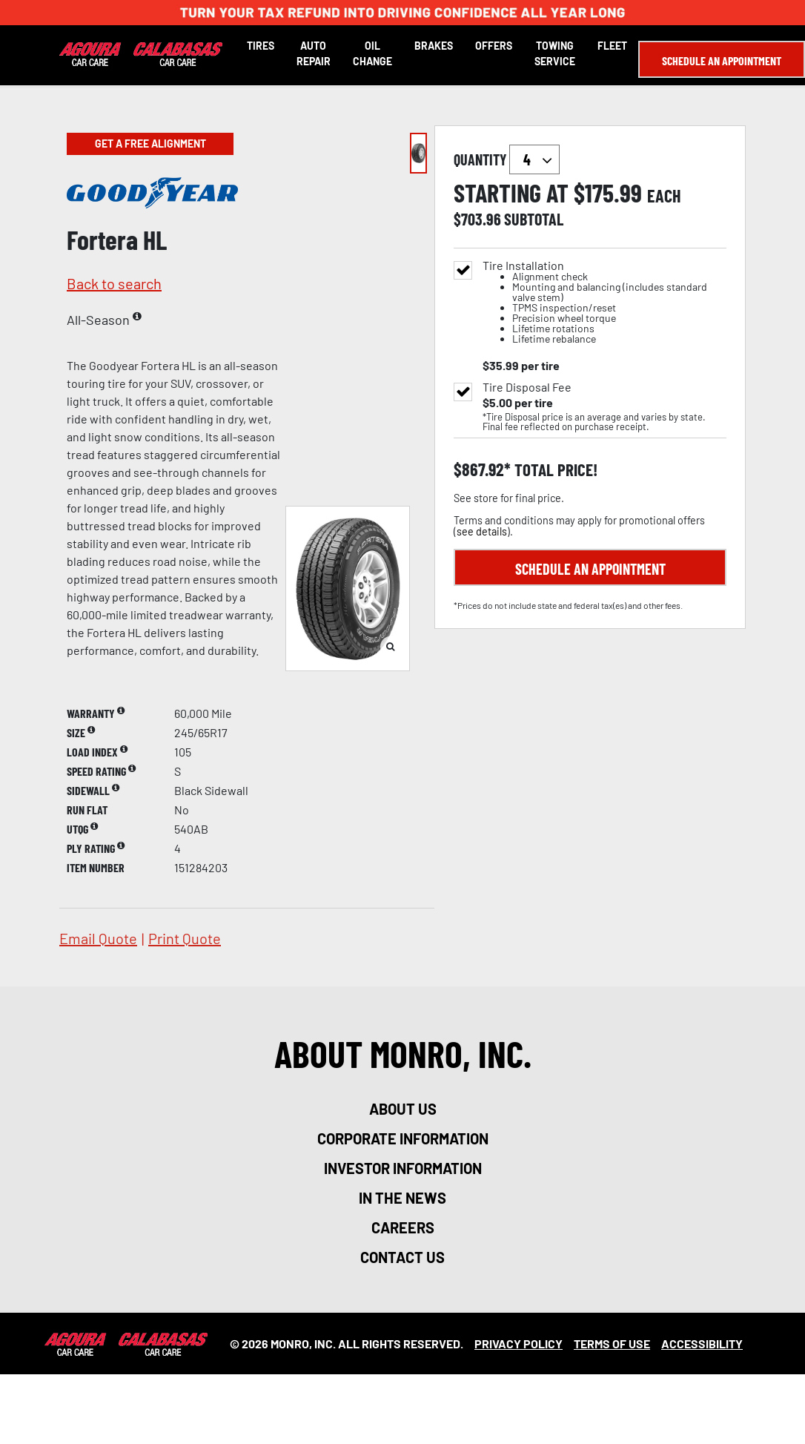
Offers (493, 45)
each (664, 196)
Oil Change (372, 53)
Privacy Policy (518, 1343)
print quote (184, 938)
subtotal (533, 219)
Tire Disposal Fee (527, 387)
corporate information (402, 1138)
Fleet (612, 45)
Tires (260, 45)
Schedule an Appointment (721, 60)
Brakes (433, 45)
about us (403, 1109)
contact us (402, 1257)
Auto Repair (314, 53)
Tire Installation (604, 302)
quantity (507, 159)
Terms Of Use (612, 1343)
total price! (554, 469)
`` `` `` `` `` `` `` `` (534, 159)
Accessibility (702, 1343)
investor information (403, 1168)
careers (402, 1227)
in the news (402, 1198)
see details (482, 531)
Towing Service (554, 53)
